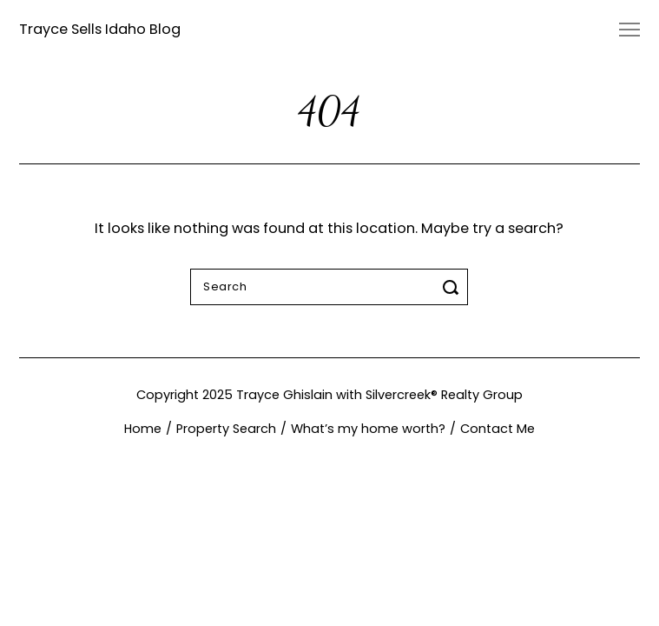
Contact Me (497, 428)
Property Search (226, 428)
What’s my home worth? (368, 428)
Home (142, 428)
